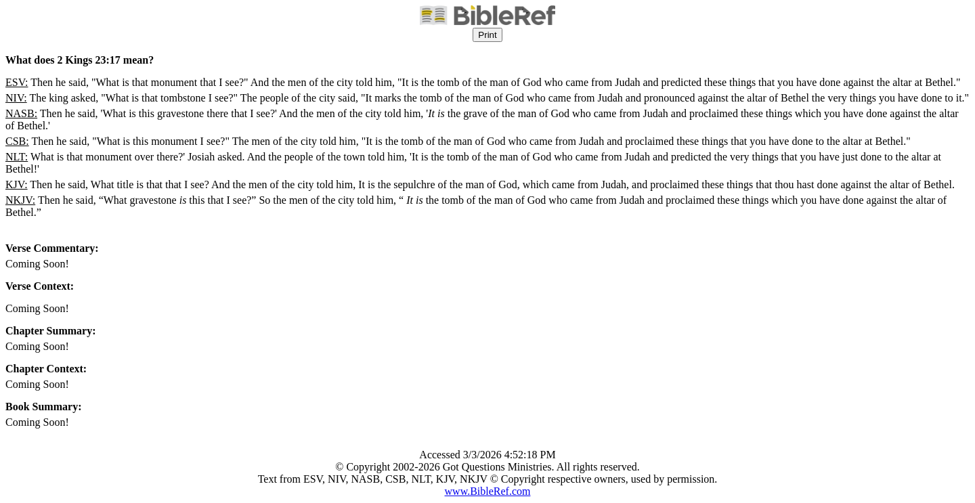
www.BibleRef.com (488, 491)
